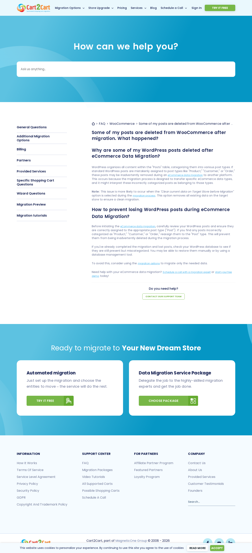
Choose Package (173, 401)
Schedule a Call (178, 8)
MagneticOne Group (131, 540)
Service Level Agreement (36, 477)
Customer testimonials (206, 484)
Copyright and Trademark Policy (42, 505)
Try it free (226, 8)
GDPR (21, 498)
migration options (150, 263)
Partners (24, 160)
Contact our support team (163, 296)
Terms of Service (30, 470)
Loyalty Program (147, 477)
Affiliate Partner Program (153, 463)
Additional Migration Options (33, 138)
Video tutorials (93, 477)
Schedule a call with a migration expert (190, 272)
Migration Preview (31, 204)
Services (143, 8)
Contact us (197, 463)
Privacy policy (27, 484)
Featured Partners (148, 470)
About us (195, 470)
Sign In (209, 8)
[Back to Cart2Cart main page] (33, 6)
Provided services (201, 477)
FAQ (85, 463)
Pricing (128, 8)
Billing (21, 149)
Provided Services (31, 171)
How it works (27, 463)
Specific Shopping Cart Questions (35, 182)
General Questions (32, 127)
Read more (196, 548)
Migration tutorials (32, 215)
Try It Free (55, 401)
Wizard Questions (31, 193)
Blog (160, 8)
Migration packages (97, 470)
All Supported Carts (97, 484)
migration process (145, 195)
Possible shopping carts (101, 491)
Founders (195, 491)
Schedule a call (94, 498)
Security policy (28, 491)
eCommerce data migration (188, 175)
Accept (217, 548)
